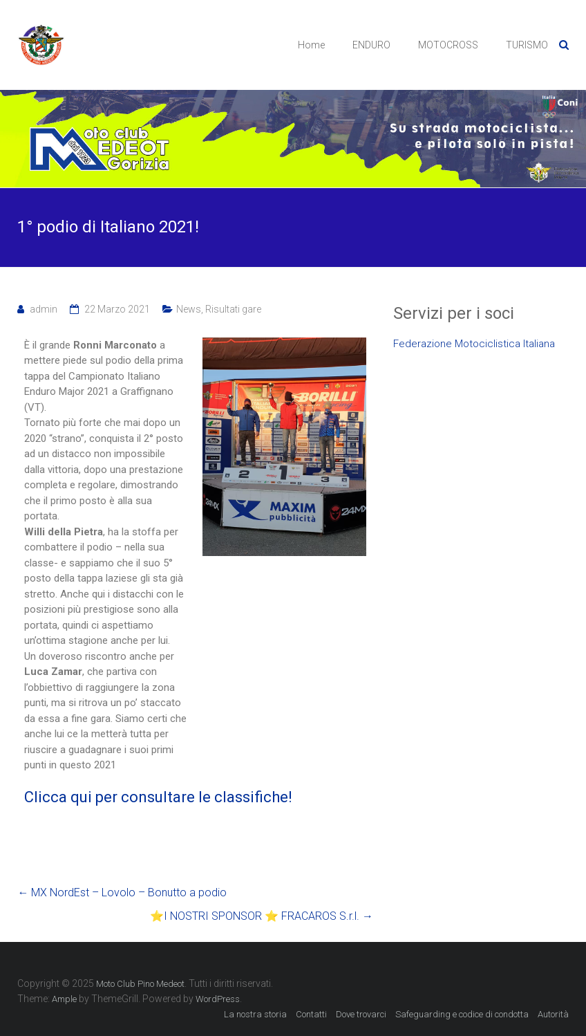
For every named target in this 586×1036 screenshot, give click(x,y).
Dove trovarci (361, 1014)
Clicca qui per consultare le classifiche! (158, 797)
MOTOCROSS (448, 44)
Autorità (553, 1014)
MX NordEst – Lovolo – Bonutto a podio (122, 892)
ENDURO (371, 44)
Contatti (311, 1014)
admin (43, 309)
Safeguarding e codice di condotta (462, 1014)
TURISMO (527, 44)
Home (311, 44)
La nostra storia (255, 1014)
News (188, 309)
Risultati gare (233, 309)
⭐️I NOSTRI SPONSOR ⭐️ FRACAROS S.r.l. (261, 916)
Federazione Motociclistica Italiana (474, 343)
